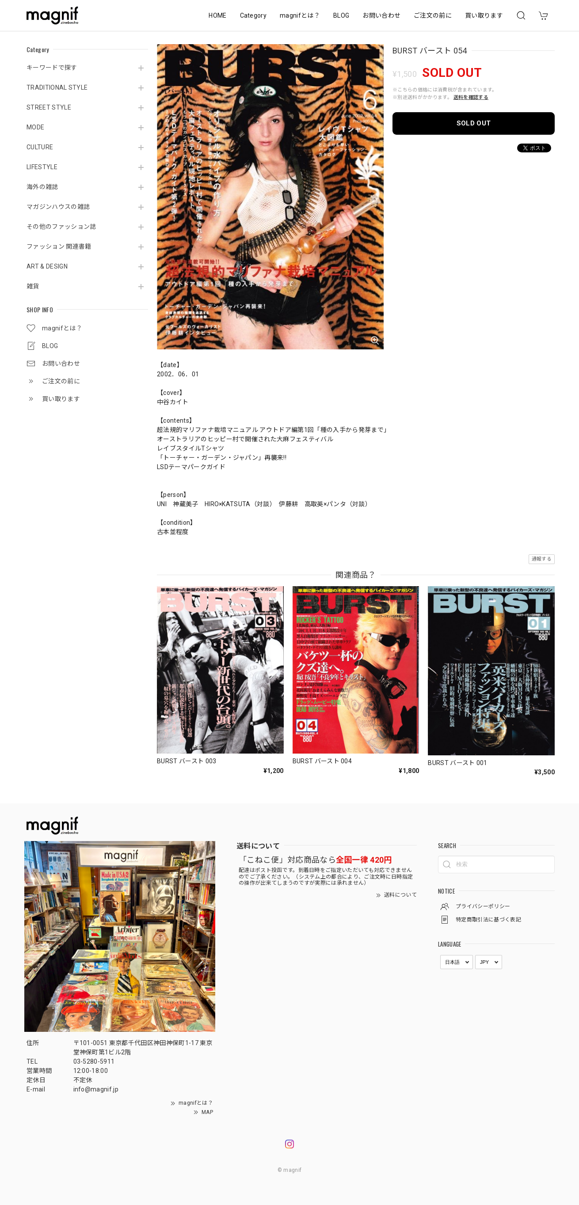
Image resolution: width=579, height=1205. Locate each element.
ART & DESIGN (47, 266)
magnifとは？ (300, 15)
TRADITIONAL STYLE (57, 87)
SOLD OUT (474, 123)
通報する (542, 559)
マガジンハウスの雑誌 (58, 206)
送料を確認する (470, 97)
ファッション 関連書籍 (59, 246)
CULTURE (40, 147)
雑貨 (33, 286)
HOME (217, 15)
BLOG (341, 15)
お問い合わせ (381, 15)
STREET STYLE (49, 107)
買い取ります (484, 15)
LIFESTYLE (42, 167)
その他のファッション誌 (61, 226)
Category (253, 15)
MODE (35, 127)
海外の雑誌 (42, 186)
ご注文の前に (433, 15)
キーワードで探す (52, 67)
